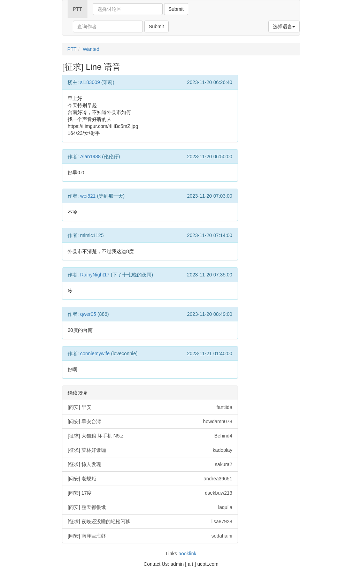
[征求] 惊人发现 (150, 464)
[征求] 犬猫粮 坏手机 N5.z (150, 435)
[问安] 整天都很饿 (150, 507)
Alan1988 (90, 156)
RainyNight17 (94, 274)
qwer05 (88, 314)
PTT (77, 9)
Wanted (91, 49)
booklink (187, 553)
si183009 (90, 82)
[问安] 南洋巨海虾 (150, 535)
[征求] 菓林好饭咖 (150, 450)
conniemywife (95, 353)
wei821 (87, 196)
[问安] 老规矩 (150, 478)
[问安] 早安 (150, 407)
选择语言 (284, 26)
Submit (176, 9)
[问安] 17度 (150, 492)
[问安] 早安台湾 (150, 421)
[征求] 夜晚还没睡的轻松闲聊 (150, 521)
